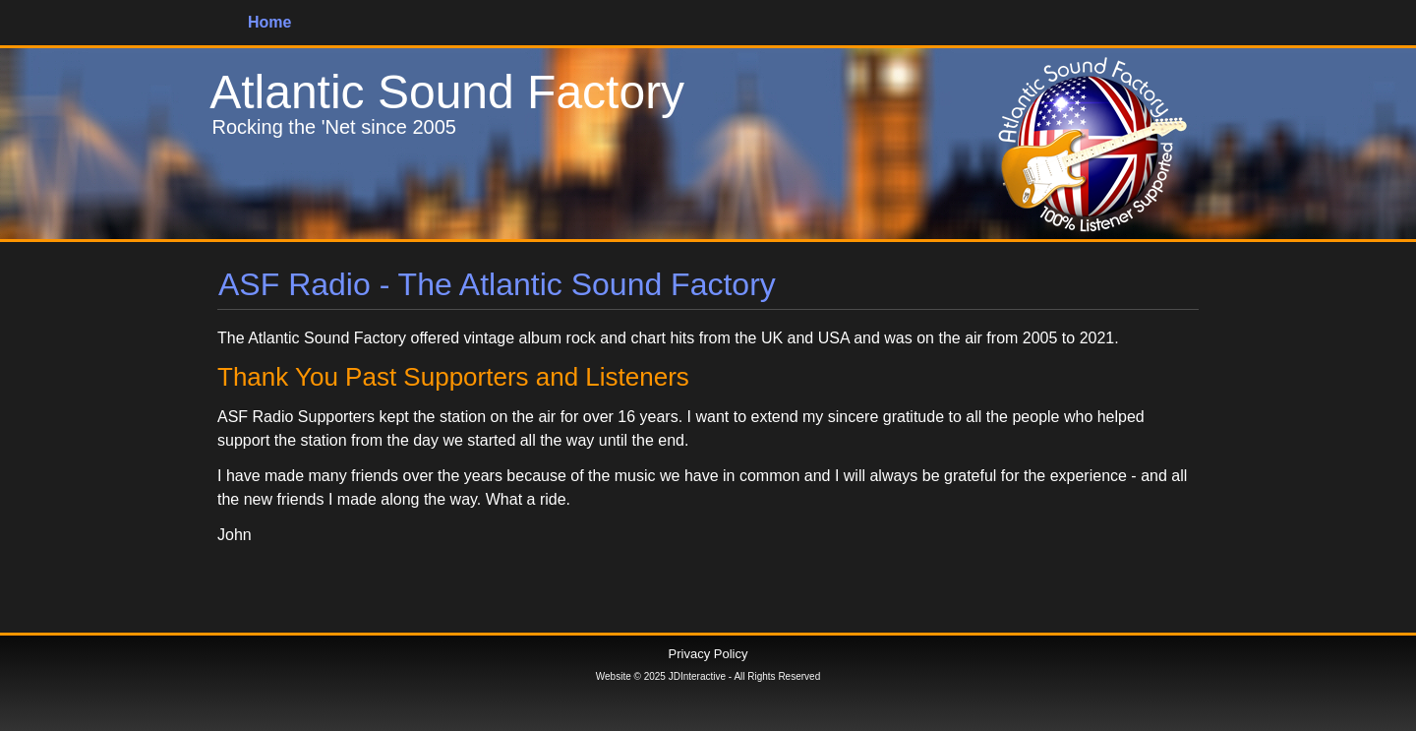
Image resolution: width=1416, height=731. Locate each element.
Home (269, 22)
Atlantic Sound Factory (446, 92)
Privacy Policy (708, 653)
